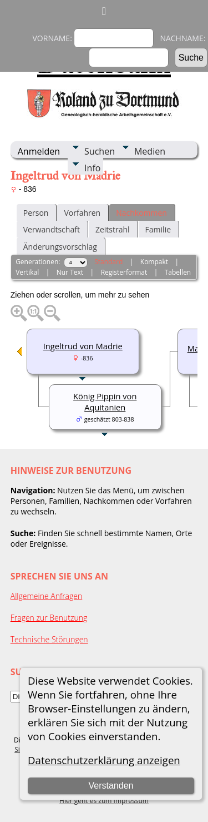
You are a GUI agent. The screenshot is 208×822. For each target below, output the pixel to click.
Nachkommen (141, 212)
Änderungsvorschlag (60, 246)
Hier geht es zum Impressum (104, 800)
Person (36, 212)
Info (92, 168)
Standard (108, 261)
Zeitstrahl (112, 229)
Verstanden (110, 785)
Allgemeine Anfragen (47, 596)
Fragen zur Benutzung (49, 617)
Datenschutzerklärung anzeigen (104, 760)
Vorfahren (82, 212)
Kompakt (154, 261)
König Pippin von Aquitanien (104, 401)
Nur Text (70, 272)
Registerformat (124, 272)
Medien (149, 151)
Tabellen (178, 272)
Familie (158, 229)
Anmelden (39, 151)
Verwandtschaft (51, 229)
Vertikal (27, 272)
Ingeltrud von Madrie (83, 345)
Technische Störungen (49, 639)
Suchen (99, 151)
